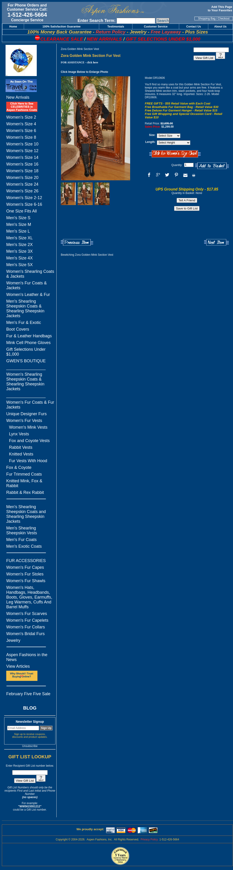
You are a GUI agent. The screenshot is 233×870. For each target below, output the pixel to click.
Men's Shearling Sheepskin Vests (21, 530)
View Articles (18, 666)
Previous (77, 242)
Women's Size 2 (21, 117)
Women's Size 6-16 (24, 204)
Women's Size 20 (22, 177)
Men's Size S (18, 217)
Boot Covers (17, 329)
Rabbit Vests (20, 447)
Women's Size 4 (21, 124)
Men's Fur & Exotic (23, 322)
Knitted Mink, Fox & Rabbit (24, 483)
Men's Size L (18, 231)
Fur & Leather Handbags (29, 336)
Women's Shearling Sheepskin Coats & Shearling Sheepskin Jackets (25, 381)
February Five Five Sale (28, 694)
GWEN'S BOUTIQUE (26, 361)
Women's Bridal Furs (25, 633)
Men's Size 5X (19, 264)
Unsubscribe (30, 746)
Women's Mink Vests (28, 427)
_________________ (26, 367)
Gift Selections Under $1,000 (26, 352)
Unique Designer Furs (26, 414)
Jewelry (13, 640)
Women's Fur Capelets (27, 620)
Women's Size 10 (22, 144)
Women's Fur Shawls (25, 580)
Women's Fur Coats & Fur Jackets (30, 404)
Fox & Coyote (18, 467)
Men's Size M (18, 224)
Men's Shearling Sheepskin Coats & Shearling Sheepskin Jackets (25, 308)
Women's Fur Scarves (26, 613)
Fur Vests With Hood (28, 460)
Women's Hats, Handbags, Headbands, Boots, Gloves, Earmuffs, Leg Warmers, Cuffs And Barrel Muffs (29, 597)
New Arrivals (17, 97)
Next (216, 242)
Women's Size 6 (21, 130)
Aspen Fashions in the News (26, 657)
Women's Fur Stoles (24, 574)
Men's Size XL (19, 238)
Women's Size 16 (22, 164)
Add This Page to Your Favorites (220, 8)
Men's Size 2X (19, 244)
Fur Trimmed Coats (24, 474)
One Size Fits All (21, 211)
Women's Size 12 (22, 150)
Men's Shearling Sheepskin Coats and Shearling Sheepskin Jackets (26, 514)
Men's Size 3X (19, 251)
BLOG (30, 707)
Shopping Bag (206, 18)
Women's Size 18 (22, 171)
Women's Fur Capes (25, 567)
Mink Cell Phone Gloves (28, 342)
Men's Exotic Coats (24, 546)
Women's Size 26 (22, 191)
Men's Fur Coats (21, 539)
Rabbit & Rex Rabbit (25, 492)
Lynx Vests (19, 434)
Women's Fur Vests (24, 420)
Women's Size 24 (22, 184)
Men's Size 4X (19, 258)
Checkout (224, 18)
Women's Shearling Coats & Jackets (30, 274)
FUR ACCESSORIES (26, 560)
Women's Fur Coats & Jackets (26, 285)
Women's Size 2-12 (24, 197)
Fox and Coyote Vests (29, 440)
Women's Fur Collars (25, 627)
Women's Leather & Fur (28, 294)
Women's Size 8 (21, 137)
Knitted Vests (21, 454)
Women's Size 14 (22, 157)
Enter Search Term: (96, 20)
